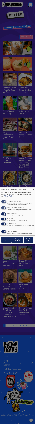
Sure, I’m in (28, 239)
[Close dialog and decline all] (33, 188)
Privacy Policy (8, 196)
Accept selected (17, 239)
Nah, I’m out (6, 239)
